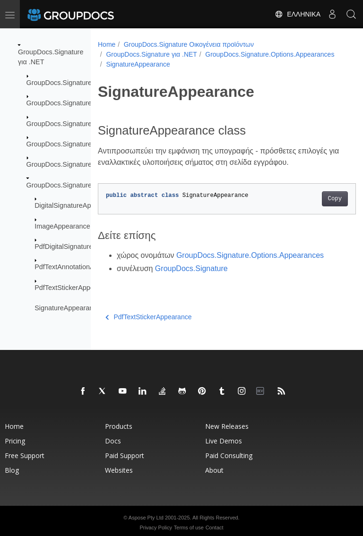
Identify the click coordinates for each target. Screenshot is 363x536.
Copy (316, 199)
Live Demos (223, 440)
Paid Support (124, 455)
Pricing (15, 440)
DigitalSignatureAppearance (77, 205)
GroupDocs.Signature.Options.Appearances (170, 64)
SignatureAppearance (67, 308)
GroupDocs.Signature (59, 82)
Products (118, 426)
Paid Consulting (228, 455)
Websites (119, 470)
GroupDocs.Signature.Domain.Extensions (89, 123)
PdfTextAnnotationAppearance (80, 267)
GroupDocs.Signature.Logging (72, 144)
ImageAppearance (62, 226)
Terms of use (189, 527)
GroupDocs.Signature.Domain (71, 103)
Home (106, 44)
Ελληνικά (297, 14)
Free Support (24, 455)
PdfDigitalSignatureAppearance (82, 246)
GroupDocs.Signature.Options (71, 164)
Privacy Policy (155, 527)
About (214, 470)
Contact (215, 527)
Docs (113, 440)
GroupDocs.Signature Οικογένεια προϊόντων (189, 44)
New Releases (227, 426)
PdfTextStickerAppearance (75, 287)
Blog (12, 470)
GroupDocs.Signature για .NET (151, 54)
